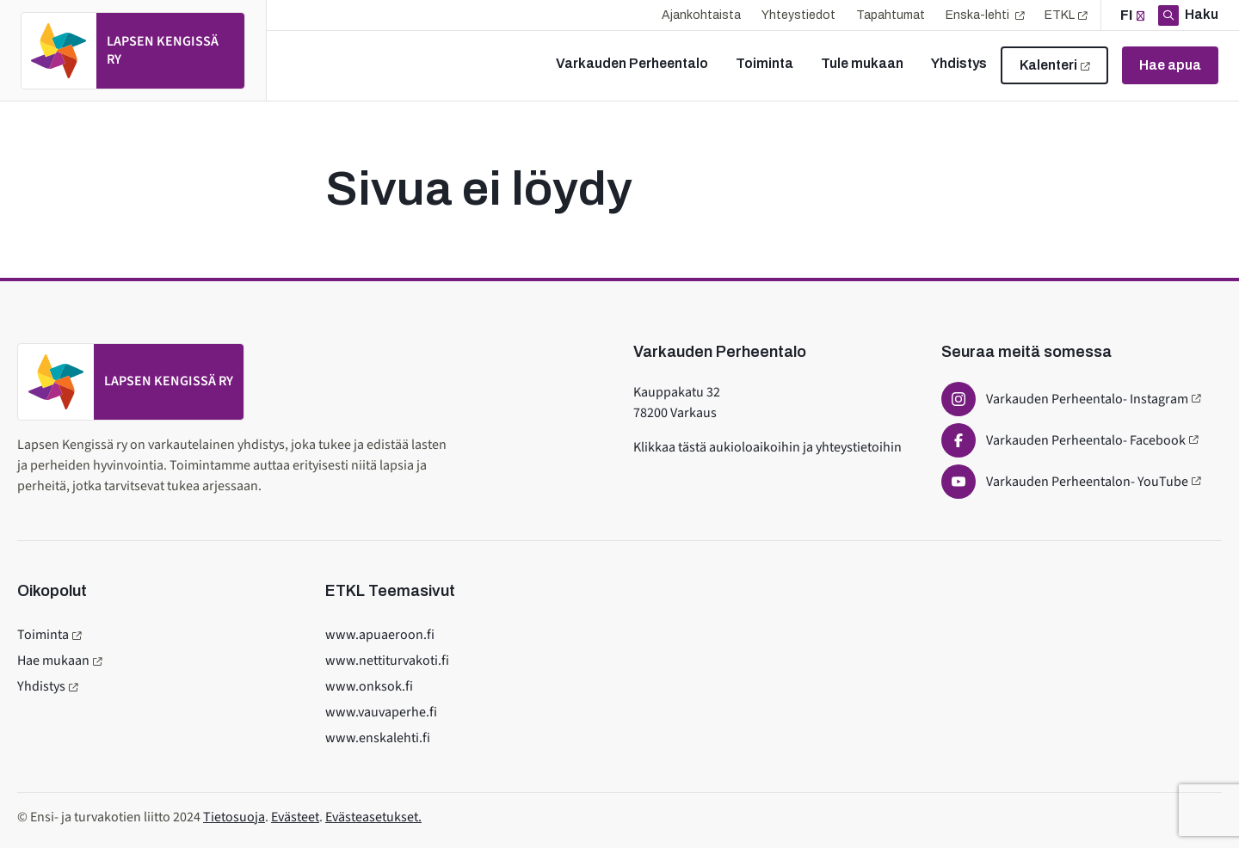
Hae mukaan (53, 660)
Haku (1200, 14)
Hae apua (1170, 65)
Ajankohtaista (701, 15)
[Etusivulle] (133, 50)
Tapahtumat (890, 15)
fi (1126, 15)
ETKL (1060, 15)
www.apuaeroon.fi (380, 634)
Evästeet (295, 817)
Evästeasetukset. (373, 817)
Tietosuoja (234, 817)
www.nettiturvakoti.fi (387, 660)
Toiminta (43, 634)
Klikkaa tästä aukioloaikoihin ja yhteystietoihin (767, 447)
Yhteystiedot (798, 15)
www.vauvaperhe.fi (381, 712)
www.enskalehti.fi (377, 737)
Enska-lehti (979, 15)
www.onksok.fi (369, 686)
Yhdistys (41, 686)
